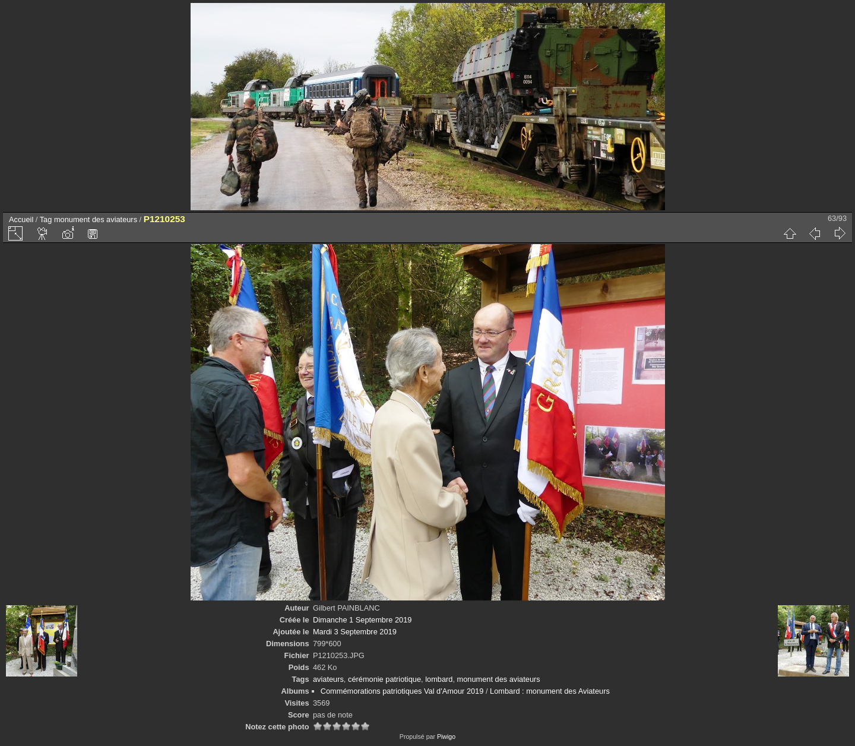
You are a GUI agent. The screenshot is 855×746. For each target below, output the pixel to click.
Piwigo (446, 736)
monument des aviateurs (95, 219)
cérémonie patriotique (384, 679)
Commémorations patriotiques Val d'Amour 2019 (402, 691)
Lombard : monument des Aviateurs (550, 691)
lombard (438, 679)
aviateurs (328, 679)
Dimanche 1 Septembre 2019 (362, 619)
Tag (46, 219)
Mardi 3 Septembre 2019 (355, 631)
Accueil (21, 219)
